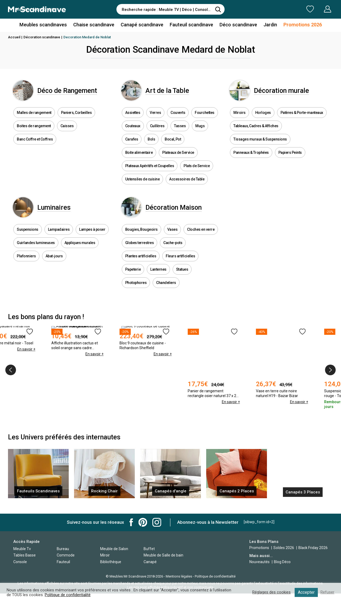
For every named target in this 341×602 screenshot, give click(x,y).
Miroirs (239, 117)
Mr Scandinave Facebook (131, 522)
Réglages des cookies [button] (271, 592)
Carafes (131, 144)
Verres (155, 117)
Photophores (136, 292)
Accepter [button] (306, 592)
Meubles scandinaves (45, 25)
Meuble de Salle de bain (163, 555)
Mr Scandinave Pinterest (143, 522)
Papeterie (133, 279)
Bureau (63, 549)
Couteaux (132, 130)
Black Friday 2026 (313, 548)
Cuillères (157, 130)
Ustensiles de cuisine (142, 184)
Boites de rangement (34, 130)
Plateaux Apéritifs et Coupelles (149, 170)
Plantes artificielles (140, 265)
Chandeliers (166, 292)
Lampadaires (59, 239)
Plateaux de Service (178, 157)
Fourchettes (204, 117)
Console (20, 562)
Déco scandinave (237, 25)
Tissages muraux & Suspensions (260, 144)
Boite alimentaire (139, 157)
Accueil (14, 37)
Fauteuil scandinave (190, 25)
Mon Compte (317, 9)
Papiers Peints (290, 157)
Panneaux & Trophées (251, 157)
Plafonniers (26, 265)
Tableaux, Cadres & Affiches (255, 130)
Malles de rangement (34, 117)
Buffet (149, 549)
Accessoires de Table (186, 184)
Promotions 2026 (300, 25)
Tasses (180, 130)
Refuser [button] (327, 592)
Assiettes (132, 117)
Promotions (259, 548)
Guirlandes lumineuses (36, 252)
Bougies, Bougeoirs (141, 239)
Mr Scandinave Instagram (156, 522)
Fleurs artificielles (180, 265)
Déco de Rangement (73, 93)
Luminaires (59, 214)
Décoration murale (287, 93)
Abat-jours (54, 265)
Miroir (105, 555)
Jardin (268, 25)
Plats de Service (197, 170)
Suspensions (27, 239)
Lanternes (158, 279)
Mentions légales (179, 576)
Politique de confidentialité (215, 576)
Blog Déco (282, 562)
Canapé (150, 562)
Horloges (263, 117)
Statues (182, 279)
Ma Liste (282, 9)
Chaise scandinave (94, 25)
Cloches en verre (200, 239)
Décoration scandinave (41, 37)
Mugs (200, 130)
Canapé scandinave (142, 25)
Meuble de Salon (114, 549)
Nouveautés (259, 562)
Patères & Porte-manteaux (302, 117)
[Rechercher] (218, 9)
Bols (151, 144)
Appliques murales (79, 252)
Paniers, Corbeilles (76, 117)
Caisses (67, 130)
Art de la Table (173, 93)
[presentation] (10, 379)
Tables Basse (24, 555)
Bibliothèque (110, 562)
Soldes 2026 (284, 548)
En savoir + (51, 411)
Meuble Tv (22, 549)
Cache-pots (172, 252)
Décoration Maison (179, 214)
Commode (66, 555)
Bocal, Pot (173, 144)
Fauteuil (63, 562)
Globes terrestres (139, 252)
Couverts (177, 117)
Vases (172, 239)
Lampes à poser (92, 239)
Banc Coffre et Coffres (35, 144)
